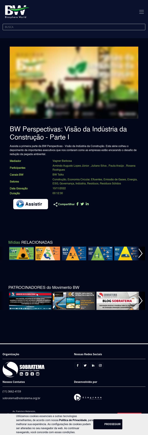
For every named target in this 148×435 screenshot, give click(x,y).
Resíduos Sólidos (110, 183)
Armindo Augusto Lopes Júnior (71, 166)
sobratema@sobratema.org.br (21, 398)
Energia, (132, 179)
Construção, (60, 179)
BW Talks (58, 174)
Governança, (67, 183)
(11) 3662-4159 (12, 391)
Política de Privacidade (73, 420)
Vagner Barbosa (62, 161)
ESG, (56, 183)
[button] (140, 253)
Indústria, (81, 183)
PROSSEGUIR (112, 424)
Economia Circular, (79, 179)
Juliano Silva (99, 166)
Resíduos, (93, 183)
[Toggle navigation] (141, 12)
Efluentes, (97, 179)
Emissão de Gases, (115, 179)
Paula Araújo (117, 166)
